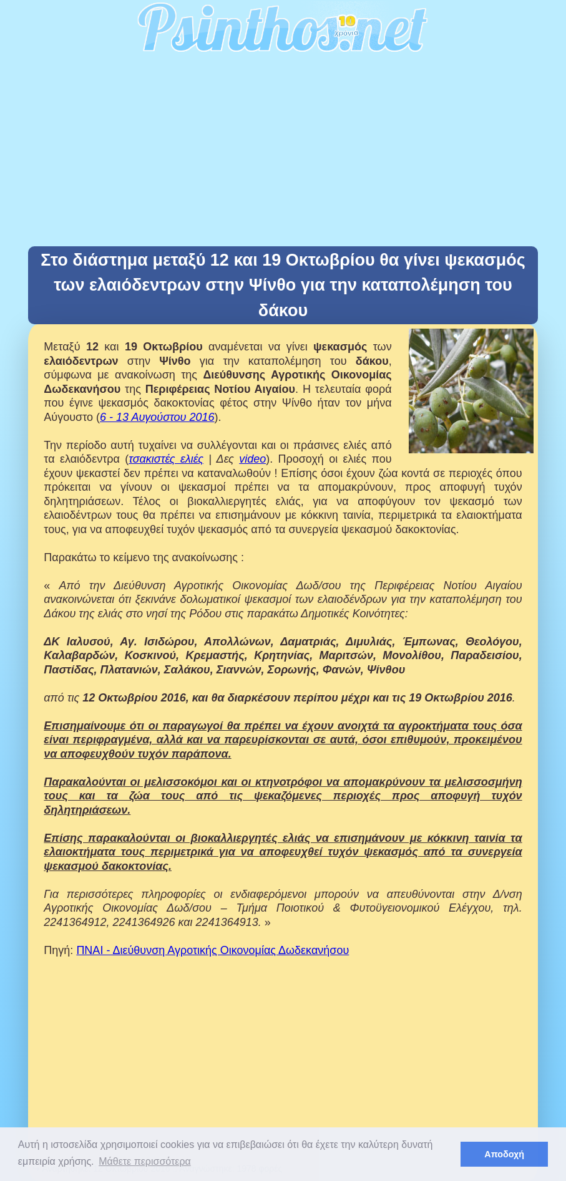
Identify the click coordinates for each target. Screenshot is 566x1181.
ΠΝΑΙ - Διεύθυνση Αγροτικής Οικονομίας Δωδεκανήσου (212, 950)
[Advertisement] (283, 152)
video (252, 459)
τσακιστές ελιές (166, 459)
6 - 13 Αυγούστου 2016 (157, 417)
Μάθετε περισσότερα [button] (145, 1161)
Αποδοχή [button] (504, 1154)
